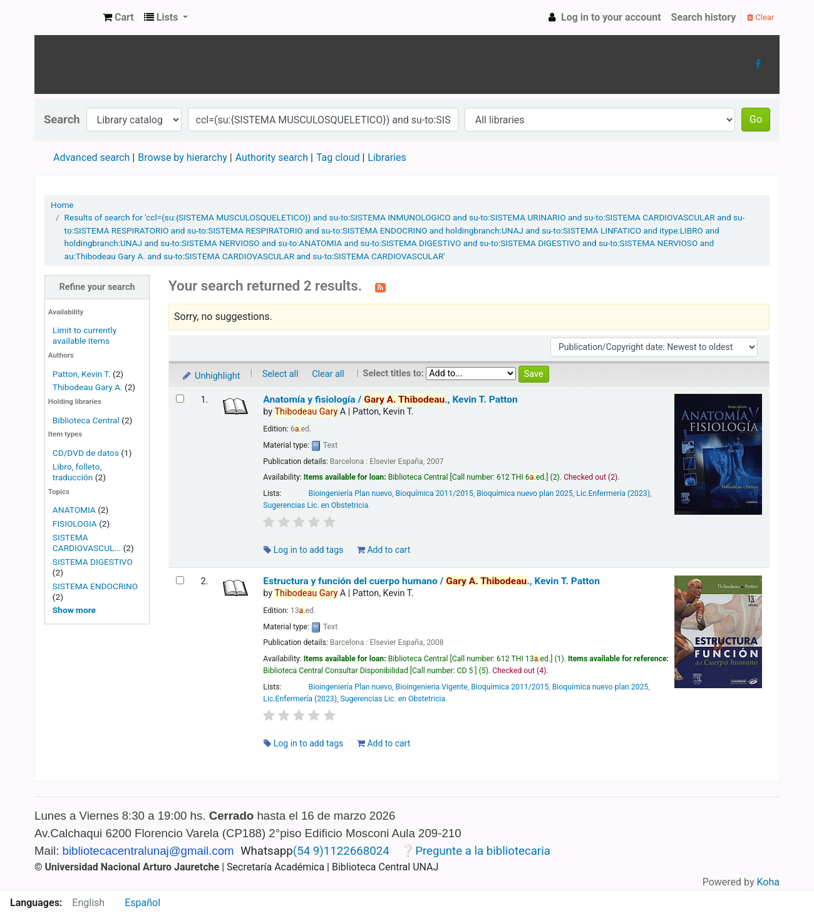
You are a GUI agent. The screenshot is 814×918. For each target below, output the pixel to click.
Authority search (271, 157)
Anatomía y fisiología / (390, 399)
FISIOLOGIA (75, 523)
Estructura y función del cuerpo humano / (431, 581)
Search (62, 119)
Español (142, 903)
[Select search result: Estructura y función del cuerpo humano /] (180, 580)
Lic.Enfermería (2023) (613, 493)
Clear (760, 17)
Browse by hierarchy (182, 157)
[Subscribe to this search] (380, 287)
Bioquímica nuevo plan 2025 (525, 493)
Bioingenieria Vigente (432, 687)
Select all (280, 374)
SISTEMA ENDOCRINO (95, 586)
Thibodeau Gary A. (88, 387)
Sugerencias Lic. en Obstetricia (315, 505)
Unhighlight (210, 376)
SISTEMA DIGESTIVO (93, 562)
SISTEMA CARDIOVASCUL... (87, 542)
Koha (768, 882)
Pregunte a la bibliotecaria (482, 851)
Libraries (387, 157)
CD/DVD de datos (86, 453)
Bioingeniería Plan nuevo (351, 493)
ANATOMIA (74, 510)
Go (756, 119)
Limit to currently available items (84, 335)
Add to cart (383, 550)
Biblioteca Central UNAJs (66, 17)
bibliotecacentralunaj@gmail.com (148, 850)
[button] (118, 17)
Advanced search (91, 157)
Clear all (328, 374)
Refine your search (97, 287)
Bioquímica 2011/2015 (434, 493)
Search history (703, 17)
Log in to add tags (303, 550)
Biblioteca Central (86, 420)
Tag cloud (338, 157)
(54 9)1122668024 (341, 851)
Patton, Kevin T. (82, 374)
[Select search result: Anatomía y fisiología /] (180, 399)
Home (62, 205)
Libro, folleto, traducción (77, 472)
